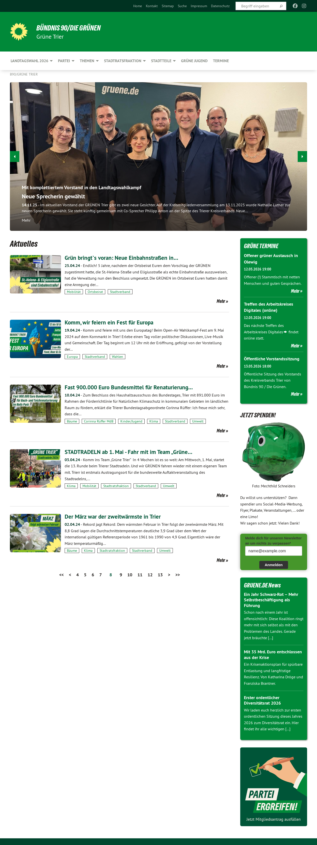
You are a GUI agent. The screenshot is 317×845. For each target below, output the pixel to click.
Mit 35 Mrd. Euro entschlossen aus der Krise (273, 654)
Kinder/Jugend (131, 421)
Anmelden (274, 564)
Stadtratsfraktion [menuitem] (122, 60)
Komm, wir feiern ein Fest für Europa (110, 322)
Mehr (221, 301)
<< (61, 574)
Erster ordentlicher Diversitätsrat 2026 (262, 699)
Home (137, 6)
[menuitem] (137, 6)
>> (177, 574)
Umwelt (198, 421)
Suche (182, 6)
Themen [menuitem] (87, 60)
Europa (72, 356)
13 (160, 574)
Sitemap (168, 6)
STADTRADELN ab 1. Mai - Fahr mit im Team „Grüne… (131, 452)
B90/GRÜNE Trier (24, 74)
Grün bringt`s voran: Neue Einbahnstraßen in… (123, 258)
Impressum (199, 6)
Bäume (72, 421)
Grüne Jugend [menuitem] (194, 60)
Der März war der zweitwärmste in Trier (113, 516)
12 (150, 574)
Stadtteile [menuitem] (161, 60)
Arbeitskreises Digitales (263, 331)
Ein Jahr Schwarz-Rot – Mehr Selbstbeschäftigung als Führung (271, 599)
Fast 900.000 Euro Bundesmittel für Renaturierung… (131, 387)
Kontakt (152, 6)
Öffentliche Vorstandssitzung (271, 358)
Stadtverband (120, 292)
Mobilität (74, 292)
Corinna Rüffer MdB (98, 421)
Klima (153, 421)
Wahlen (117, 356)
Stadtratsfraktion (116, 486)
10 (129, 574)
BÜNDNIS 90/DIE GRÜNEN (71, 27)
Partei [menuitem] (64, 60)
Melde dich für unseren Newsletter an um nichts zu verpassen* (273, 540)
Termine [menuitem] (221, 60)
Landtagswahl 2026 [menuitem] (29, 60)
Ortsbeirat (95, 292)
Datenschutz (220, 6)
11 (139, 574)
